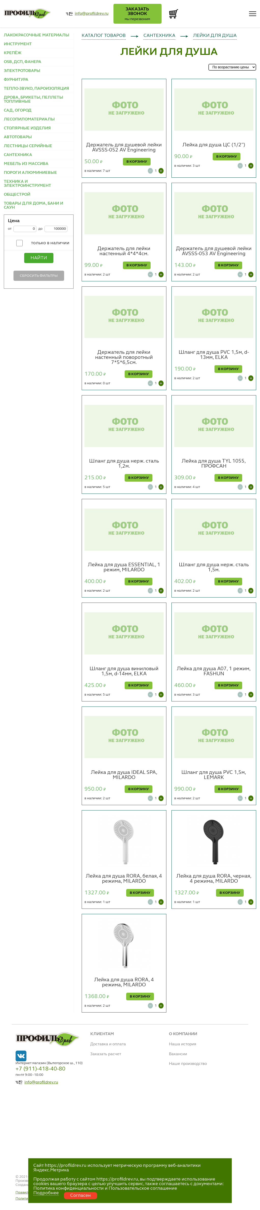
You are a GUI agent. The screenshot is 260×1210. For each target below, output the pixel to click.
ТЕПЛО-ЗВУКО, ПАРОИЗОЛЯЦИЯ (36, 89)
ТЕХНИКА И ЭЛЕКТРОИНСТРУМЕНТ (27, 184)
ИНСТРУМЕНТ (18, 44)
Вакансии (178, 1054)
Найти (39, 258)
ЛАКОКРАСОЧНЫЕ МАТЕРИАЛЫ (36, 35)
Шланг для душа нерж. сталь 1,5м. (214, 567)
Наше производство (188, 1064)
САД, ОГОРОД (18, 111)
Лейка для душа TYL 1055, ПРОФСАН (214, 464)
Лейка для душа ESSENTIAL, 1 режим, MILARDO (124, 567)
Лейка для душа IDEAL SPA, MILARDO (124, 775)
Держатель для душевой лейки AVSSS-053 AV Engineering (214, 251)
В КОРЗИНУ (136, 161)
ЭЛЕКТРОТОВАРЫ (22, 71)
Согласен (80, 1195)
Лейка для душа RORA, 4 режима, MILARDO (124, 982)
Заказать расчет (105, 1054)
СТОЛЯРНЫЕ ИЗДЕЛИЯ (27, 128)
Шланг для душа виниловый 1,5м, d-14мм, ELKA (124, 671)
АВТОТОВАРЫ (18, 137)
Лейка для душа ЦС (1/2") (213, 145)
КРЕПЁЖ (12, 53)
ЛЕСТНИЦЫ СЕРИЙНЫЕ (28, 146)
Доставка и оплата (108, 1044)
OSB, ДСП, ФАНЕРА (22, 62)
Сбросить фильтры (39, 276)
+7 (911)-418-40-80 (40, 1069)
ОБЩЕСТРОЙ (17, 195)
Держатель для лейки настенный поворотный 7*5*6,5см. (124, 357)
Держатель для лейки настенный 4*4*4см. (123, 251)
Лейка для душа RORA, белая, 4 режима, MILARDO (124, 879)
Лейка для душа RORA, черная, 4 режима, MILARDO (213, 879)
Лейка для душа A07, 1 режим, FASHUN (214, 671)
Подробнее (46, 1193)
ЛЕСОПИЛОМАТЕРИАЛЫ (29, 119)
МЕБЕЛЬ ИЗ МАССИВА (26, 164)
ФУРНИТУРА (16, 80)
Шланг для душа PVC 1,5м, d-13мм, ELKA (214, 355)
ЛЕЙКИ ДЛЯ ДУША (215, 35)
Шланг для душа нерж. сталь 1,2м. (124, 464)
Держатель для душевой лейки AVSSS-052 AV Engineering (124, 148)
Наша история (182, 1044)
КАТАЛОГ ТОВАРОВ (104, 35)
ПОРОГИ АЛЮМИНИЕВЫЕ (30, 173)
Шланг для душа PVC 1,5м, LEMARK (213, 775)
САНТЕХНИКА (18, 155)
